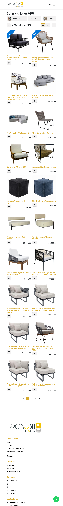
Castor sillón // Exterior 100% (16, 167)
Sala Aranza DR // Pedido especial (18, 133)
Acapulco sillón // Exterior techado (44, 167)
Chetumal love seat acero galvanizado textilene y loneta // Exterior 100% (17, 57)
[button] (9, 63)
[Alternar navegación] (54, 5)
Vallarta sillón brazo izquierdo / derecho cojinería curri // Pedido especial (18, 310)
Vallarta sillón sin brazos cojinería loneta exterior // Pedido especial (43, 309)
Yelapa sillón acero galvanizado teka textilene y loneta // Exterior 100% (43, 348)
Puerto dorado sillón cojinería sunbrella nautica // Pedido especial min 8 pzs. (17, 97)
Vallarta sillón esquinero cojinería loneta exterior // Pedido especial (18, 347)
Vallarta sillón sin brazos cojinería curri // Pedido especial (43, 385)
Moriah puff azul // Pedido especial (44, 201)
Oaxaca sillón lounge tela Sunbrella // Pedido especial (19, 274)
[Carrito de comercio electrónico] (50, 5)
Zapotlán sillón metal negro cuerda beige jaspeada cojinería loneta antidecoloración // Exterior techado (44, 58)
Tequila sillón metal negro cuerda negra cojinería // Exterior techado (44, 274)
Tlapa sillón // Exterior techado (42, 133)
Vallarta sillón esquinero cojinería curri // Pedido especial (18, 385)
